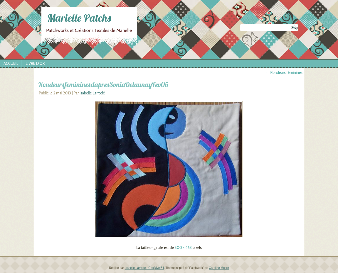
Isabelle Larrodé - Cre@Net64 (144, 267)
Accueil (11, 63)
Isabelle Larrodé (92, 93)
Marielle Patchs (79, 17)
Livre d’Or (35, 63)
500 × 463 (183, 247)
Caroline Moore (219, 267)
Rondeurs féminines (284, 72)
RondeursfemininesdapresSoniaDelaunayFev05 (103, 84)
